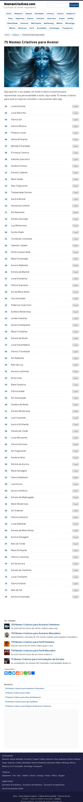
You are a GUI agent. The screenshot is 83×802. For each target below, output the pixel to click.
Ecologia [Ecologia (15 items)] (40, 775)
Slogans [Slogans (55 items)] (61, 775)
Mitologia (69, 23)
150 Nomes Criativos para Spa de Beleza (21, 701)
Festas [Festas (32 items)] (47, 775)
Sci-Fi (12, 766)
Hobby (70, 18)
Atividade (39, 13)
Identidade (12, 23)
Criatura (50, 13)
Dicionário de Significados (54, 785)
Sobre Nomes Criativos (28, 796)
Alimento (18, 13)
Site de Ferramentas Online (12, 788)
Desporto (70, 13)
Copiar (75, 106)
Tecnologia (54, 28)
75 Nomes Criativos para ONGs (17, 693)
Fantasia (40, 18)
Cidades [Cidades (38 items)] (25, 775)
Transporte (67, 28)
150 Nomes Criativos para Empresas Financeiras (24, 688)
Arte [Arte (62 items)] (14, 775)
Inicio (15, 796)
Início (9, 13)
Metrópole (36, 23)
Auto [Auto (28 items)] (19, 775)
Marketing (49, 23)
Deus (10, 18)
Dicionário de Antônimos (32, 785)
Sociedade (41, 28)
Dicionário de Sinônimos (11, 785)
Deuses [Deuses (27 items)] (33, 775)
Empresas (20, 18)
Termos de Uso (64, 796)
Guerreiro (51, 18)
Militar (59, 23)
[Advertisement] (41, 609)
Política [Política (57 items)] (54, 775)
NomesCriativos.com (19, 4)
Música (12, 28)
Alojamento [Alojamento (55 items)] (6, 775)
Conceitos (28, 759)
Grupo (62, 18)
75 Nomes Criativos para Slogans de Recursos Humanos (28, 706)
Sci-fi (32, 28)
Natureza (22, 28)
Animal (29, 13)
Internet (24, 23)
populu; (58, 799)
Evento (30, 18)
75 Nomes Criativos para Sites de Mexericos (23, 697)
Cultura (60, 13)
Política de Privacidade (47, 796)
